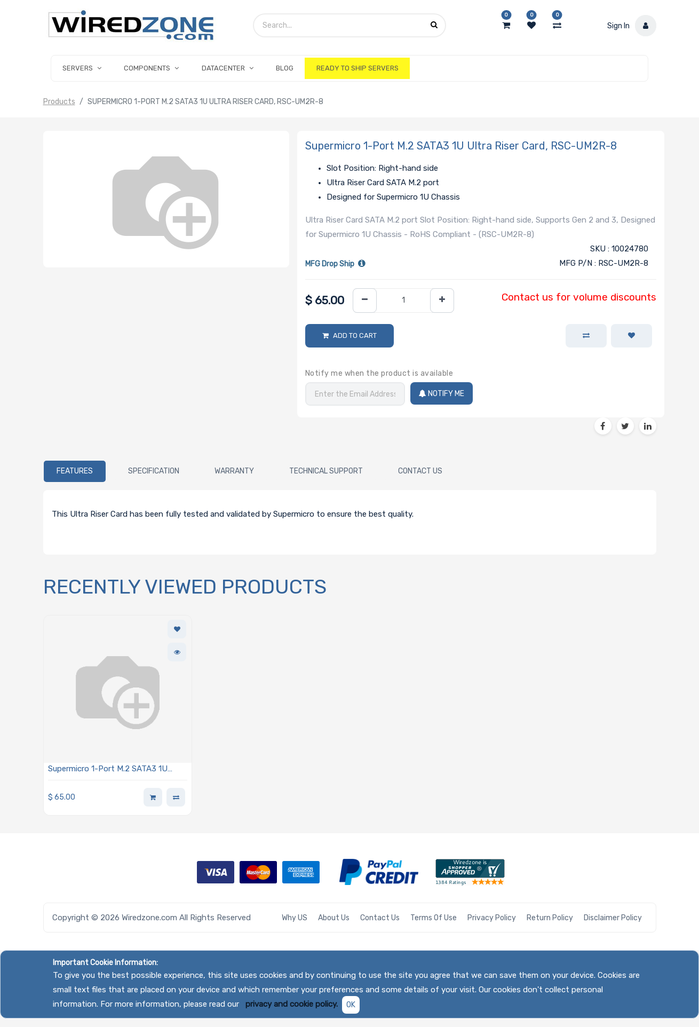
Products (59, 101)
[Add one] (442, 300)
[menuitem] (284, 68)
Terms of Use (433, 917)
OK (350, 1004)
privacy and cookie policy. (291, 1004)
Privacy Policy (491, 917)
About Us (334, 917)
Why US (294, 917)
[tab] (75, 471)
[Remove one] (365, 300)
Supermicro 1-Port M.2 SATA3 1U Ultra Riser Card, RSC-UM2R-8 (108, 769)
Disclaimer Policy (613, 917)
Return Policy (550, 917)
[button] (631, 335)
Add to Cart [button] (355, 335)
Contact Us (380, 917)
